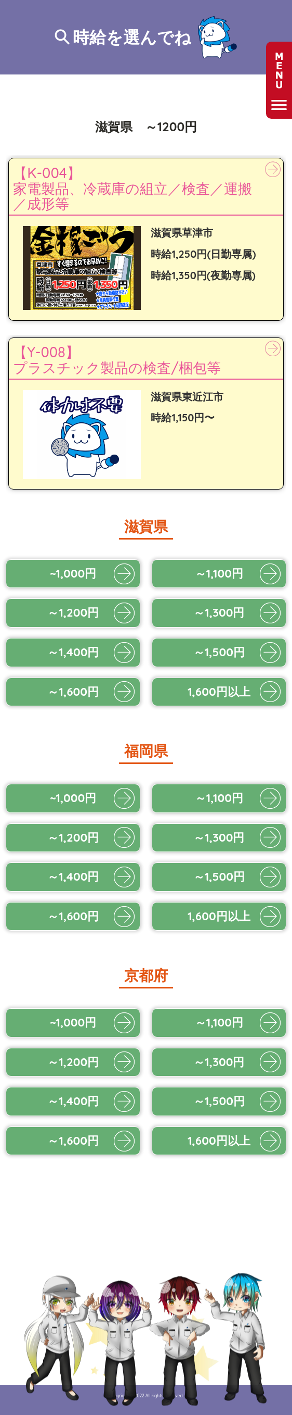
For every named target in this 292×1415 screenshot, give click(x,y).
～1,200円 (73, 612)
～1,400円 (73, 652)
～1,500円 (219, 652)
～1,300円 (218, 612)
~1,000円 (73, 573)
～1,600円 (73, 691)
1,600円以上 (219, 691)
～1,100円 (219, 573)
